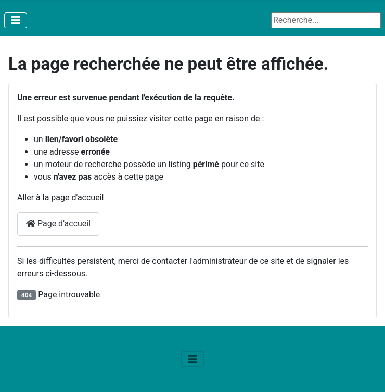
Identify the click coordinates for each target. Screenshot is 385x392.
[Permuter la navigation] (15, 20)
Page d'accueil (58, 224)
